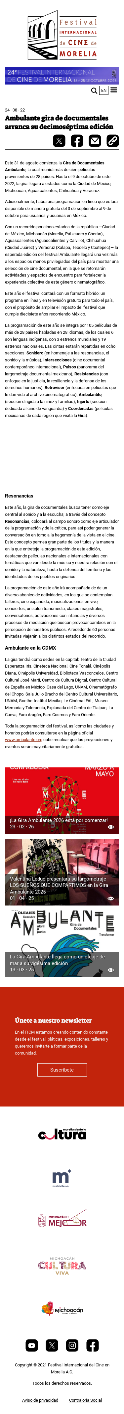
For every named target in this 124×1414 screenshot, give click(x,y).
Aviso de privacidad (40, 1400)
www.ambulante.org (23, 739)
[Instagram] (73, 1350)
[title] (62, 1149)
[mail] (95, 145)
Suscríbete (62, 1070)
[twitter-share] (59, 145)
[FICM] (62, 36)
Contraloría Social (85, 1400)
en (103, 90)
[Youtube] (32, 1350)
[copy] (112, 141)
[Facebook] (92, 1350)
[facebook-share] (77, 145)
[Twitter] (52, 1350)
